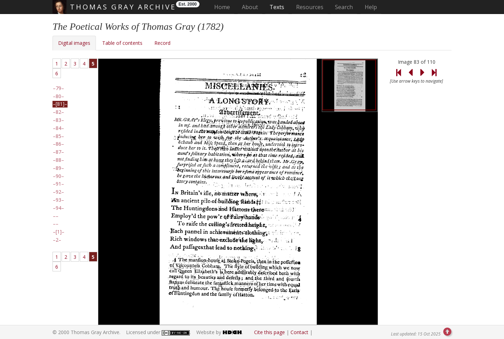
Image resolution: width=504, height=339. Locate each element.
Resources (309, 7)
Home (224, 7)
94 (58, 208)
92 (58, 192)
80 (58, 96)
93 (58, 200)
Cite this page (269, 332)
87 (58, 152)
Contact (299, 332)
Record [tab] (162, 43)
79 (58, 88)
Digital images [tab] (74, 43)
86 (58, 144)
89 (58, 168)
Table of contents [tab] (122, 43)
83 (58, 120)
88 (58, 160)
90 (58, 176)
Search (344, 7)
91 (58, 184)
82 (58, 112)
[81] (60, 104)
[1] (59, 232)
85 (58, 136)
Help (371, 7)
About (250, 7)
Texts (277, 7)
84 (58, 128)
